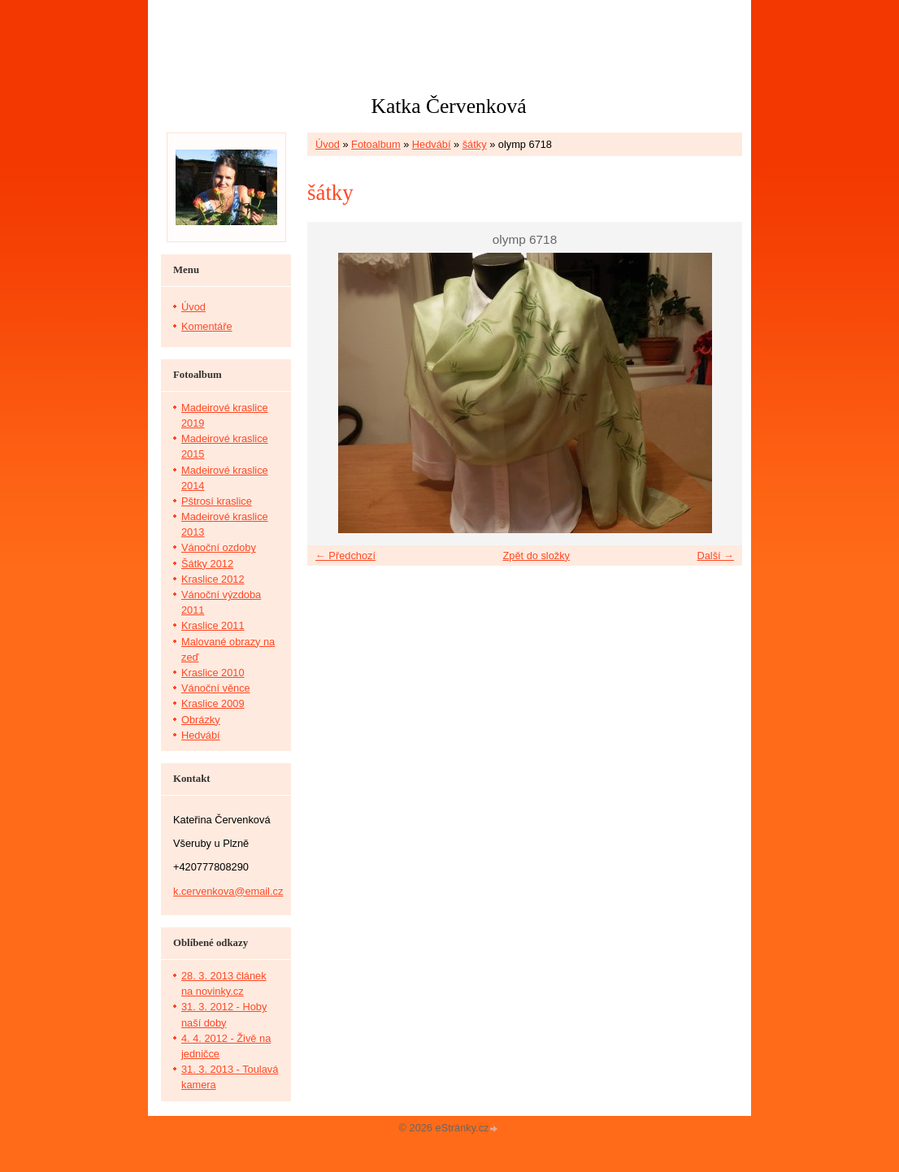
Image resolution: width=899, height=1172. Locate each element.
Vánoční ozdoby (218, 547)
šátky (475, 144)
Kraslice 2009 (213, 703)
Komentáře (206, 326)
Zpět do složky (536, 555)
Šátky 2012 (207, 564)
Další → (715, 555)
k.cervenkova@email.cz (228, 891)
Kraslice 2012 (213, 579)
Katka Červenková (448, 106)
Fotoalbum (375, 144)
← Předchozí (345, 555)
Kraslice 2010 (213, 672)
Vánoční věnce (215, 688)
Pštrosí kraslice (216, 501)
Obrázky (200, 720)
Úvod (327, 144)
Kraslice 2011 (213, 625)
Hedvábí (431, 144)
